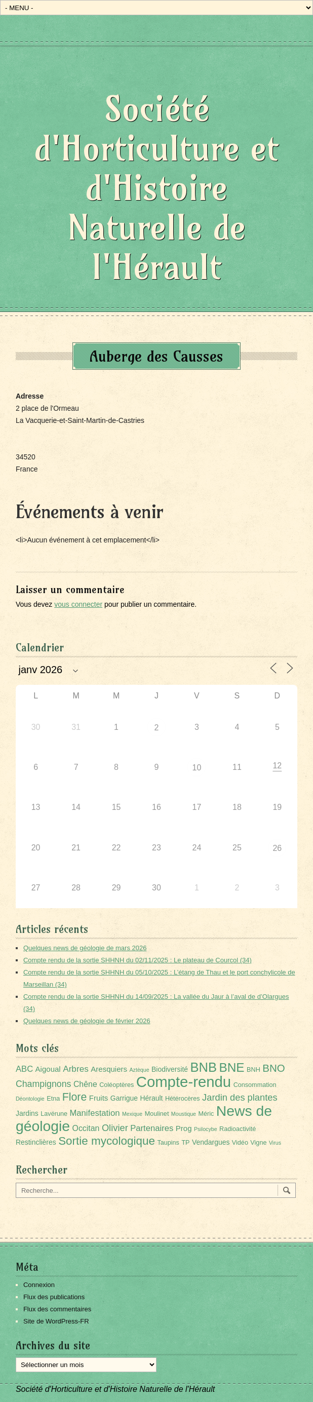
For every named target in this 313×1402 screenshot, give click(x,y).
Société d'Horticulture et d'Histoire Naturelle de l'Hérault (156, 187)
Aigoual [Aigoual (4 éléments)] (48, 1069)
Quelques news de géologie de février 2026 (86, 1021)
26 (277, 848)
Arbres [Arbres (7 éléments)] (76, 1069)
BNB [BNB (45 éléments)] (203, 1067)
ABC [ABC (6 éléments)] (24, 1069)
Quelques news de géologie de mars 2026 (85, 948)
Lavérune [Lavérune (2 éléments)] (54, 1113)
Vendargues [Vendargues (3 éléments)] (210, 1142)
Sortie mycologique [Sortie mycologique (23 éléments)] (106, 1141)
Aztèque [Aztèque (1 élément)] (139, 1070)
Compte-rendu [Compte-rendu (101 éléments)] (183, 1081)
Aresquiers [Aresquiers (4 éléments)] (109, 1069)
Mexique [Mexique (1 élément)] (132, 1114)
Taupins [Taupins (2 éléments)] (168, 1142)
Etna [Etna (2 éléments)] (53, 1098)
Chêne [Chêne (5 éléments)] (85, 1084)
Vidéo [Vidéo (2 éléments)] (240, 1142)
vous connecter (78, 604)
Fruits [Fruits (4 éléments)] (98, 1098)
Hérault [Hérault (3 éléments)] (151, 1098)
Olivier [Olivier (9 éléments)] (115, 1127)
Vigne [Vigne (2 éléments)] (258, 1142)
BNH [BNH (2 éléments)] (253, 1069)
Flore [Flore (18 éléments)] (74, 1097)
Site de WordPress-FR (56, 1321)
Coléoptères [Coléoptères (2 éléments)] (116, 1084)
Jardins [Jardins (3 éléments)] (27, 1113)
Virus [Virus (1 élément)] (275, 1143)
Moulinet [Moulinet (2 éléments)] (157, 1113)
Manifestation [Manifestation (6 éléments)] (94, 1113)
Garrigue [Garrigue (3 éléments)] (124, 1098)
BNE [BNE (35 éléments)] (231, 1067)
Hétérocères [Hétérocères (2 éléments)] (182, 1098)
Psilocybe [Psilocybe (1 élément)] (205, 1129)
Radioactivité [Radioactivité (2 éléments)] (237, 1129)
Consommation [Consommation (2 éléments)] (255, 1084)
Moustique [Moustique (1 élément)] (183, 1114)
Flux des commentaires (57, 1309)
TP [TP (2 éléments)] (185, 1142)
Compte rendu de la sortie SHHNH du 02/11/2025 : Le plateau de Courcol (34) (137, 960)
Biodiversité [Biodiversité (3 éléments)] (169, 1069)
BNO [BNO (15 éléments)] (273, 1068)
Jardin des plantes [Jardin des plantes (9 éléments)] (240, 1097)
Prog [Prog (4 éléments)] (184, 1128)
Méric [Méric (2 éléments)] (206, 1113)
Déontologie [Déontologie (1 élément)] (30, 1099)
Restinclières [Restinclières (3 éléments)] (36, 1142)
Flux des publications (54, 1297)
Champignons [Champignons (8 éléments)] (43, 1084)
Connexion (39, 1285)
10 (197, 767)
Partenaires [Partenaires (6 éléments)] (151, 1128)
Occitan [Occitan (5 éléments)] (86, 1128)
